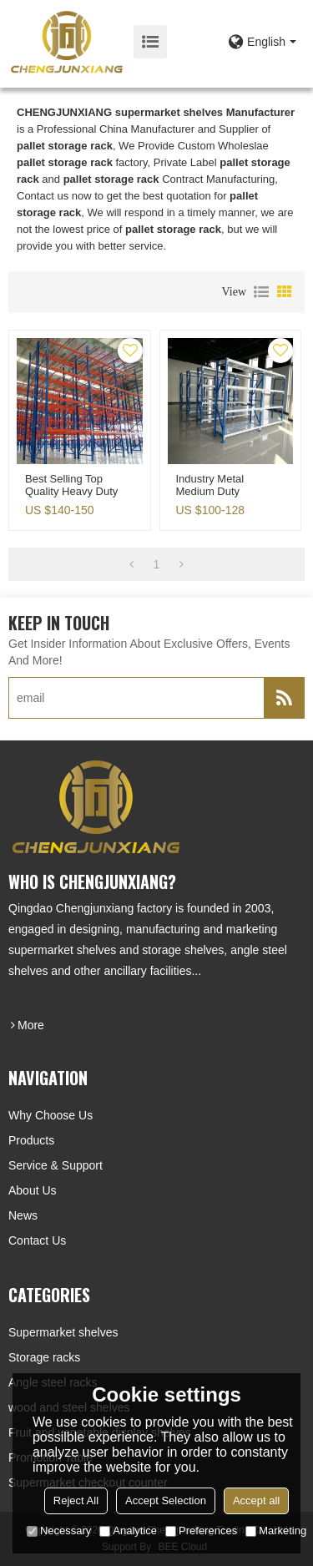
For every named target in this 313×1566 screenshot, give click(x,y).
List (261, 292)
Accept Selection (165, 1500)
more (31, 1025)
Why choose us (50, 1115)
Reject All (75, 1500)
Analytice (128, 1530)
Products (31, 1140)
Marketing (275, 1530)
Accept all (256, 1500)
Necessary (59, 1530)
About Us (32, 1190)
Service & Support (55, 1165)
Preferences (201, 1530)
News (23, 1215)
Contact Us (37, 1240)
